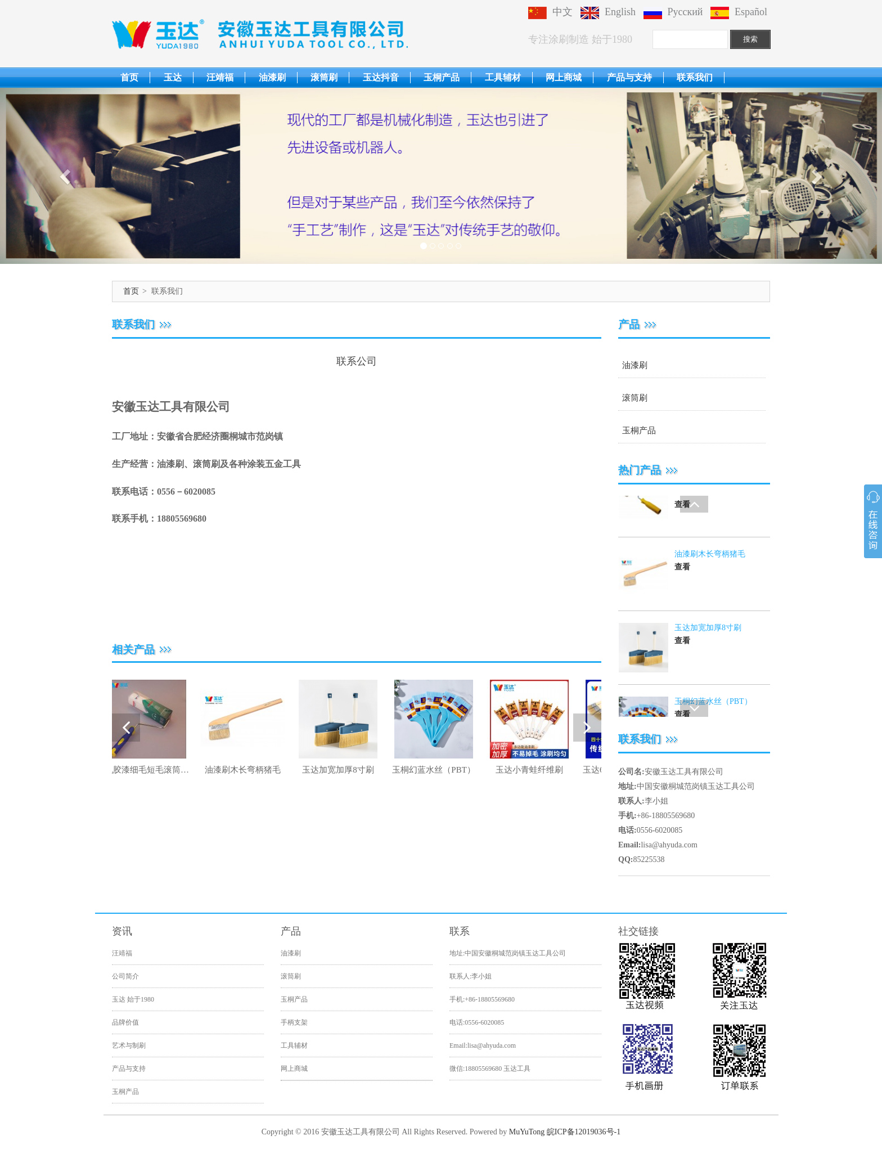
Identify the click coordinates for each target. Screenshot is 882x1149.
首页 (129, 77)
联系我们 (695, 77)
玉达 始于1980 (133, 999)
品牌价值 (125, 1022)
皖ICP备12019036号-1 (583, 1132)
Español (738, 11)
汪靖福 (219, 77)
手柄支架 (294, 1022)
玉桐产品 (442, 77)
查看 (682, 528)
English (608, 11)
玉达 (173, 77)
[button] (66, 176)
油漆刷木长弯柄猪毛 (709, 640)
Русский (673, 11)
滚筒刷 (324, 77)
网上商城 (564, 77)
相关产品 (133, 650)
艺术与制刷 (129, 1045)
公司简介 (125, 976)
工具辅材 (503, 77)
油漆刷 (272, 77)
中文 (550, 11)
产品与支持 (629, 77)
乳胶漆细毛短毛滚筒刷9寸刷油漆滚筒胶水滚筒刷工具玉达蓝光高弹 (715, 504)
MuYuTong (527, 1132)
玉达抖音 (381, 77)
